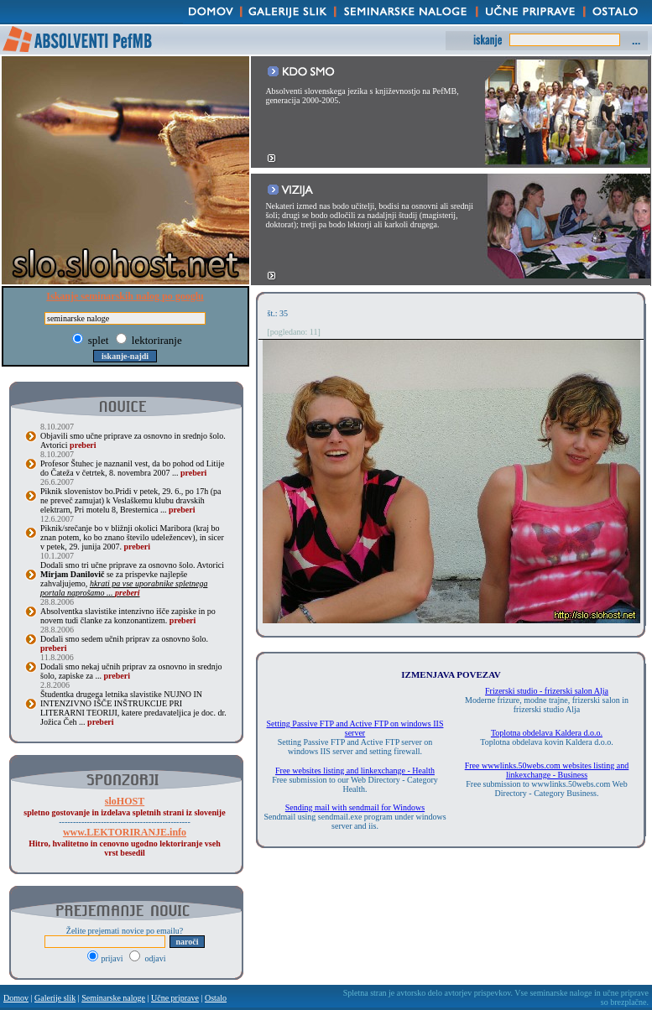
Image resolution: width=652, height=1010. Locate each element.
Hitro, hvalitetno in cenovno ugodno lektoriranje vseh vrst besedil (124, 842)
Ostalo (216, 997)
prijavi (106, 958)
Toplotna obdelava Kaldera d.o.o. (546, 732)
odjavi (147, 958)
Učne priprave (175, 997)
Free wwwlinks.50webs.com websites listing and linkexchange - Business (547, 770)
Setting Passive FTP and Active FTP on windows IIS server (355, 728)
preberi (83, 445)
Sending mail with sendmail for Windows (355, 807)
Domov (16, 997)
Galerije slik (55, 997)
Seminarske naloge (113, 997)
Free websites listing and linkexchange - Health (355, 770)
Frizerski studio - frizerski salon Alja (546, 690)
